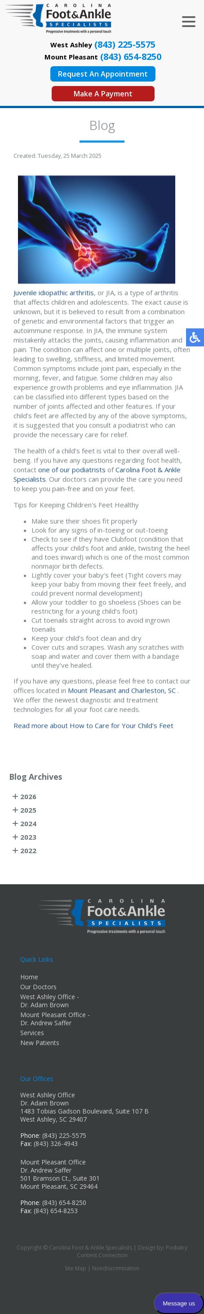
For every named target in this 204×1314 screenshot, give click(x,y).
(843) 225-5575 (124, 44)
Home (29, 977)
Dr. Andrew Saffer (45, 1170)
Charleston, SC (153, 691)
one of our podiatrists (72, 470)
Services (32, 1032)
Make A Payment (103, 94)
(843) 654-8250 (130, 56)
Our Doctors (38, 986)
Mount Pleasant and (98, 691)
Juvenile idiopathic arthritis (53, 293)
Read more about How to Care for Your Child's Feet (93, 726)
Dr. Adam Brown (44, 1103)
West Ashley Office (47, 1095)
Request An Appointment (103, 74)
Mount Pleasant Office (53, 1162)
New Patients (39, 1042)
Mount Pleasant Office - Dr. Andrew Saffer (55, 1018)
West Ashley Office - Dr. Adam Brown (49, 1000)
